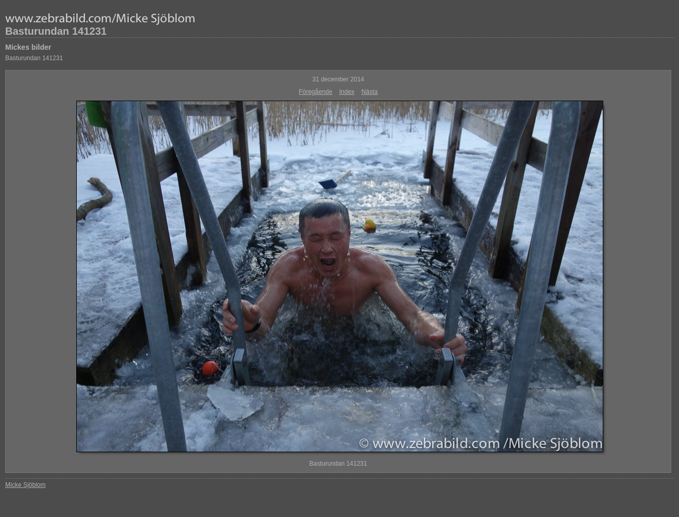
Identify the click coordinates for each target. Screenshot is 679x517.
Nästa (370, 91)
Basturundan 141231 (56, 31)
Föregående (315, 91)
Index (346, 91)
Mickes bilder (28, 47)
